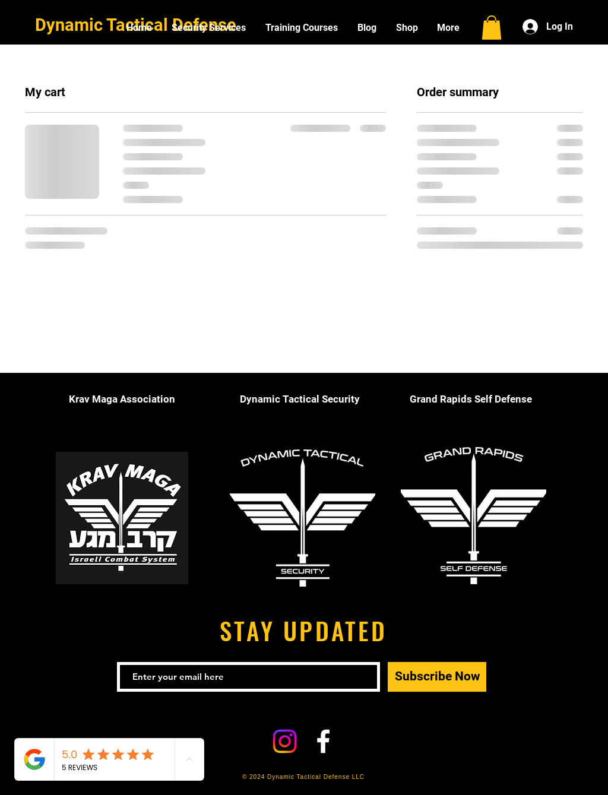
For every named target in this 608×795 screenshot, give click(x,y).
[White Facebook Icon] (323, 741)
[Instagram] (284, 741)
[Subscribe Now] (437, 677)
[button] (492, 27)
